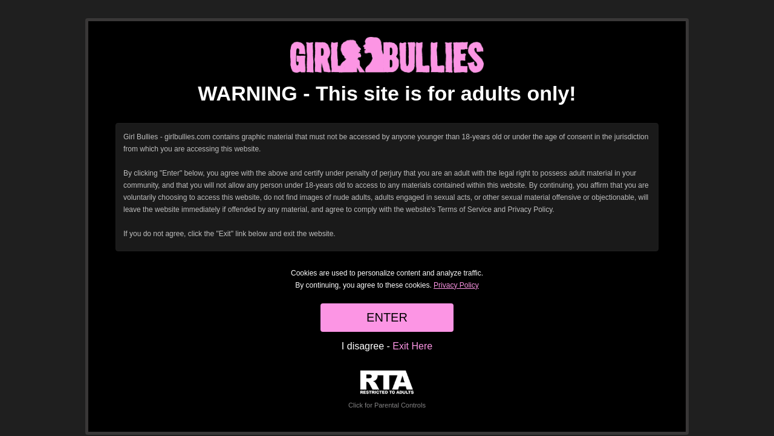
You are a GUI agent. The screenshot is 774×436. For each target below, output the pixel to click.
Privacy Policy (456, 285)
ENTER (387, 317)
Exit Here (412, 346)
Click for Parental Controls (387, 389)
